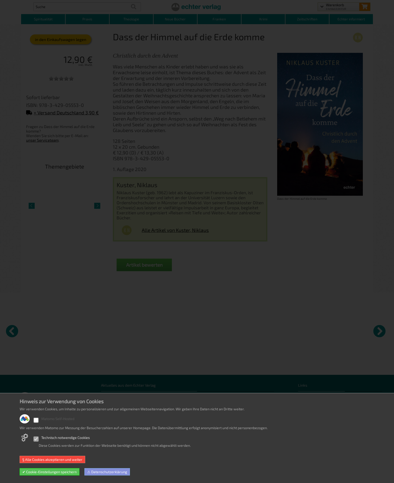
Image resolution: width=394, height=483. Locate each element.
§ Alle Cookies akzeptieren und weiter (52, 459)
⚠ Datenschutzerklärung (107, 472)
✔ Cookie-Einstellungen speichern (49, 472)
